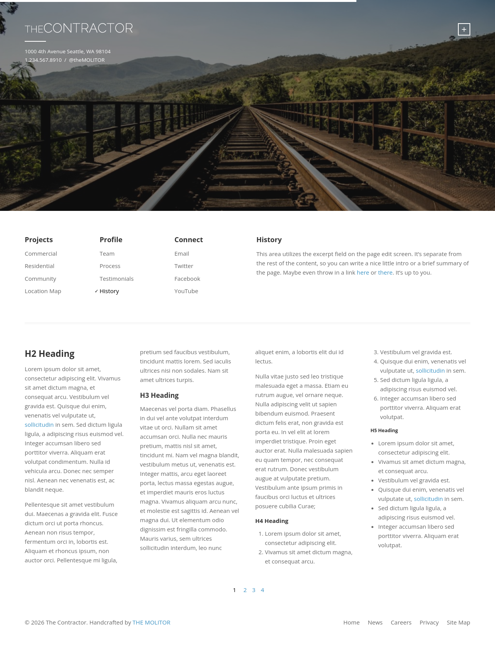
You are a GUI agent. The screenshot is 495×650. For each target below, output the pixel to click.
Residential (39, 266)
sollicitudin (39, 424)
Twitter (184, 266)
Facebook (187, 278)
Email (182, 253)
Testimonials (117, 278)
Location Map (43, 291)
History (109, 291)
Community (40, 278)
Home (351, 622)
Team (107, 253)
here (363, 272)
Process (110, 266)
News (375, 622)
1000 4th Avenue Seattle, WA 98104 (67, 51)
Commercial (41, 253)
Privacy (429, 622)
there (385, 272)
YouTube (186, 291)
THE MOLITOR (151, 622)
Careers (401, 622)
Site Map (458, 622)
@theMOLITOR (87, 59)
